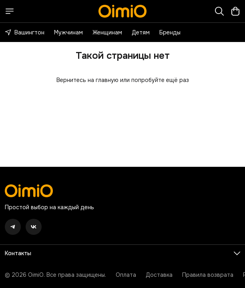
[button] (13, 227)
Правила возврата (207, 274)
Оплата (126, 274)
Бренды (170, 32)
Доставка (159, 274)
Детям (141, 32)
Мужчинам (68, 32)
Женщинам (107, 32)
